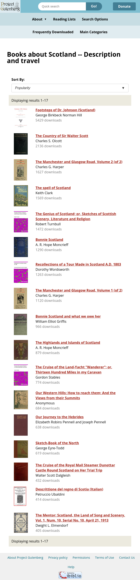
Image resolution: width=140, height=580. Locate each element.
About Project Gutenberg (25, 557)
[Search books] (62, 6)
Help (71, 567)
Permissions (81, 557)
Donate (124, 6)
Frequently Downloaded (53, 32)
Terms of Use (104, 557)
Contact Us (127, 557)
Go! (94, 6)
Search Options (95, 19)
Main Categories (94, 32)
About (39, 19)
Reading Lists (64, 19)
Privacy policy (58, 557)
